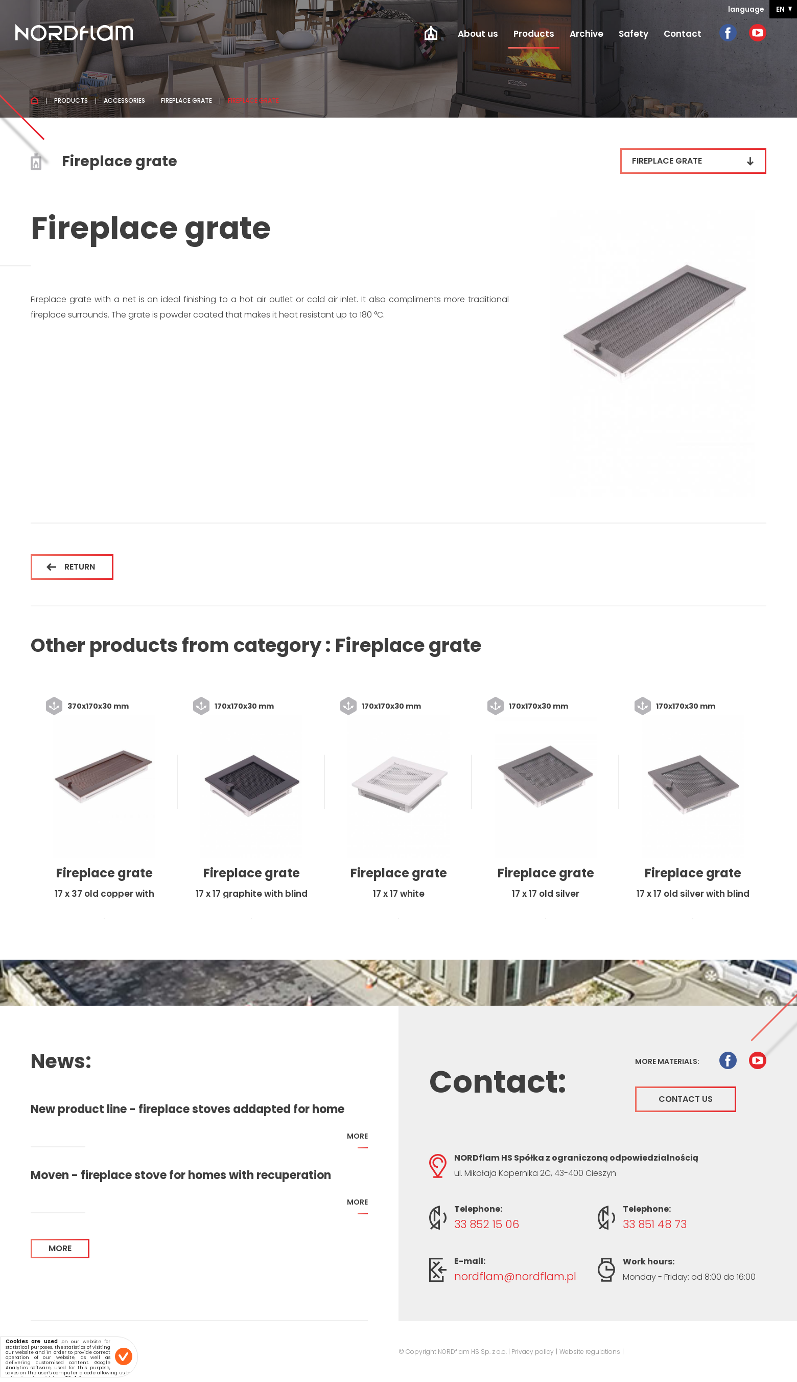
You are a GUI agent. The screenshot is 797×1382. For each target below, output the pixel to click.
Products (533, 34)
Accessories (124, 101)
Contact (682, 34)
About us (478, 34)
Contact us (686, 1099)
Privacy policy (532, 1351)
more (357, 1139)
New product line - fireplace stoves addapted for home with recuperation (187, 1109)
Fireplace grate (186, 101)
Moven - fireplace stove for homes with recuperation (181, 1175)
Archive (586, 34)
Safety (633, 34)
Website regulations (589, 1351)
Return (70, 567)
